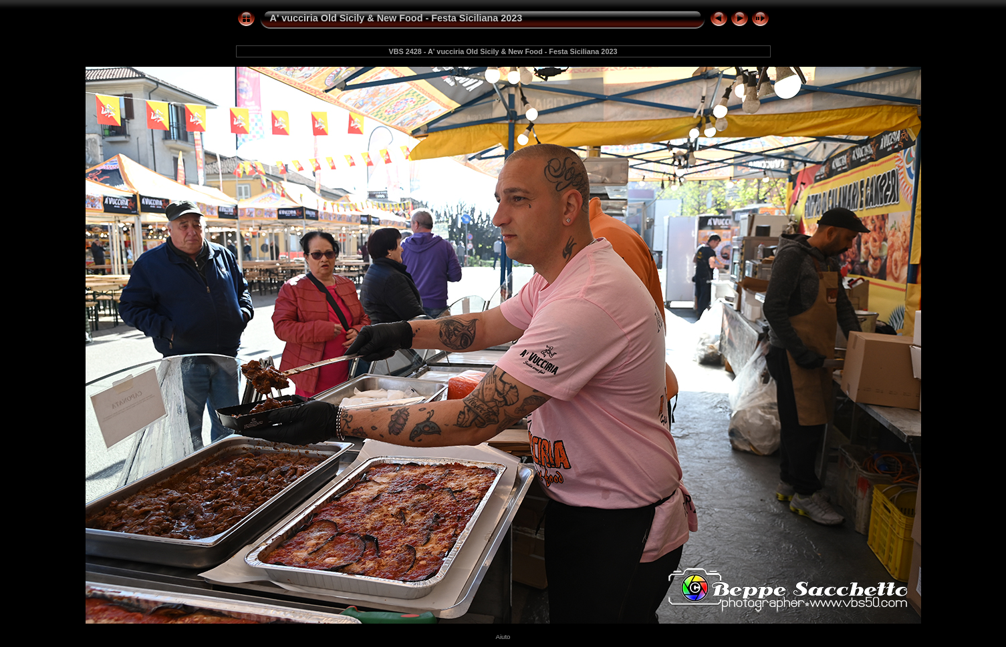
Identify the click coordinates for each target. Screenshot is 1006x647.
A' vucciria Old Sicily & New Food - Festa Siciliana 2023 (396, 18)
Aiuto (503, 636)
